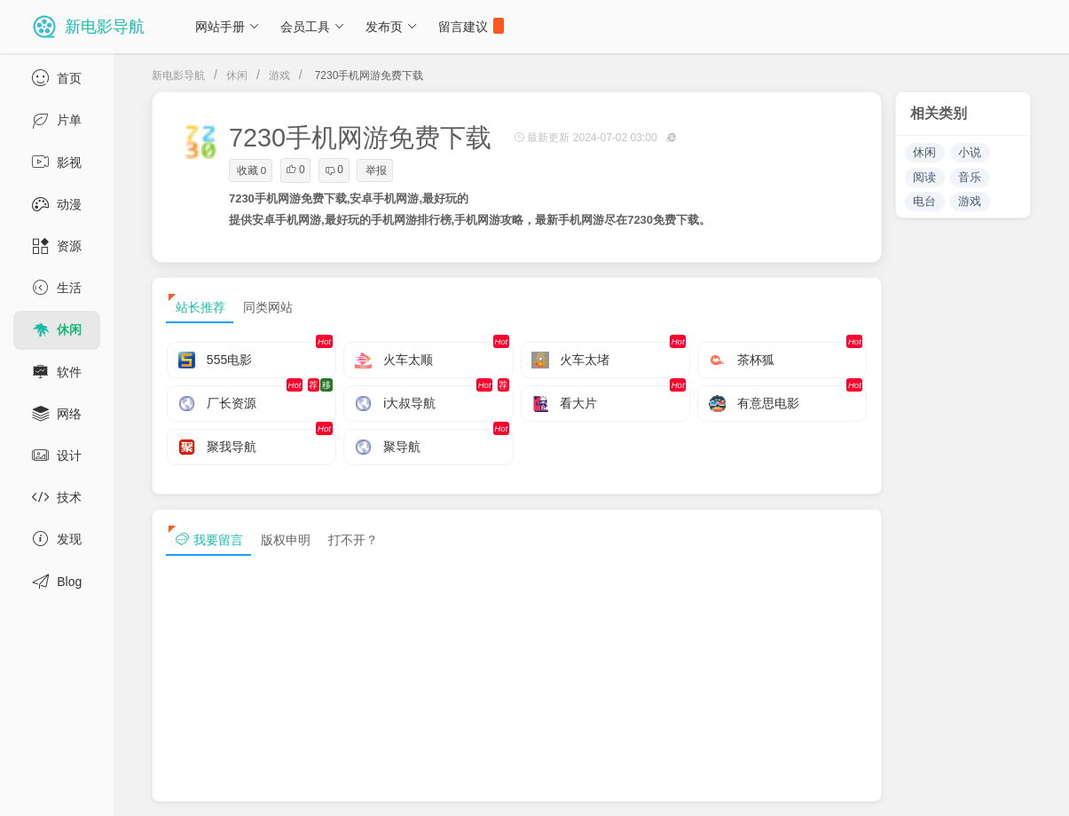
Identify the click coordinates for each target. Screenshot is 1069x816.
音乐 (969, 177)
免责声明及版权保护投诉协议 (736, 787)
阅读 (924, 177)
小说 (969, 152)
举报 (376, 170)
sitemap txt (947, 787)
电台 (924, 201)
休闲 (237, 75)
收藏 (251, 170)
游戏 (279, 75)
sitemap (863, 787)
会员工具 (312, 26)
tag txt (1027, 787)
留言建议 (471, 26)
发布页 (392, 26)
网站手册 (227, 26)
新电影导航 (178, 75)
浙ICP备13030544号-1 (367, 787)
